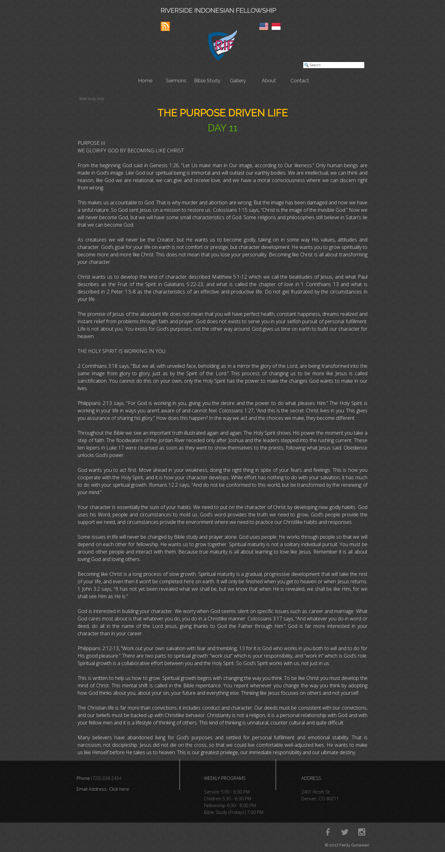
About (269, 81)
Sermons (176, 81)
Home (145, 81)
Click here (119, 789)
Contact (299, 81)
